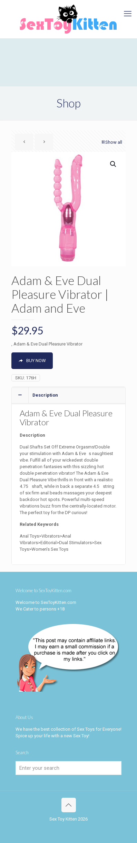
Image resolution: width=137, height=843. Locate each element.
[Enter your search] (68, 768)
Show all (111, 142)
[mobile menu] (128, 14)
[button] (113, 164)
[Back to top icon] (68, 805)
